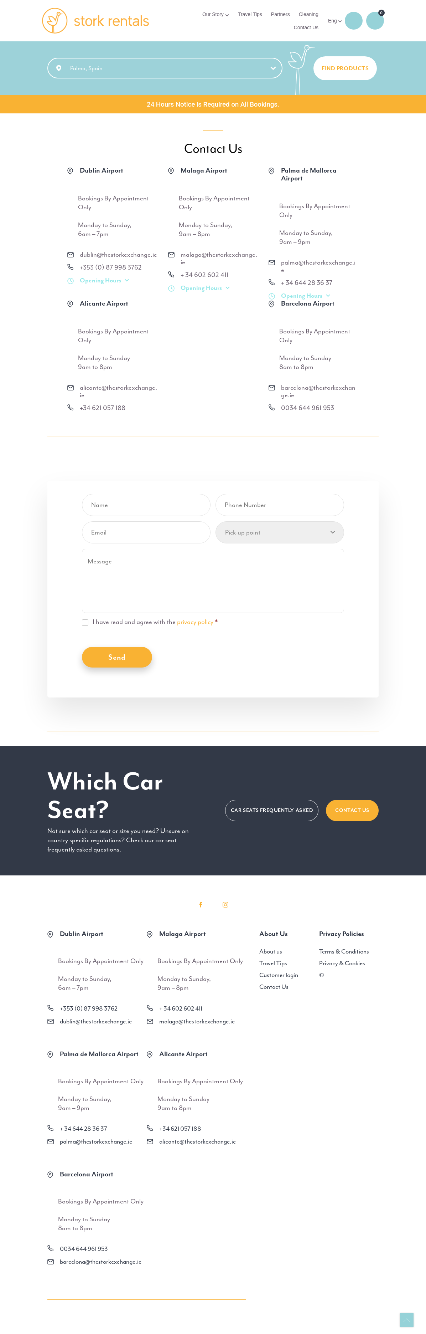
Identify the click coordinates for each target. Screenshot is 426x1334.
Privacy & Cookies (342, 963)
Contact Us (306, 27)
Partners (280, 14)
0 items (375, 21)
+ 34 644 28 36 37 (306, 283)
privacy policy (195, 622)
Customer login (278, 975)
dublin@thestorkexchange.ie (118, 255)
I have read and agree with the (155, 622)
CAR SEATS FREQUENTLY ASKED (272, 811)
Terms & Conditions (344, 952)
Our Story (213, 14)
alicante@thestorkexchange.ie (118, 391)
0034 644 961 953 (307, 408)
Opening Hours (100, 281)
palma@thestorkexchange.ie (318, 266)
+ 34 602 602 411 (205, 275)
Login (354, 21)
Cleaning (308, 14)
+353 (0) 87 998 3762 (111, 268)
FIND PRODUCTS (345, 69)
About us (270, 952)
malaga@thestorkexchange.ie (219, 258)
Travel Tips (250, 14)
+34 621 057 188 (102, 408)
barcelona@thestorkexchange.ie (318, 391)
